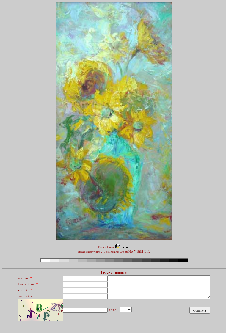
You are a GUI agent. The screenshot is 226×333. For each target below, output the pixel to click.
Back (101, 247)
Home (110, 247)
